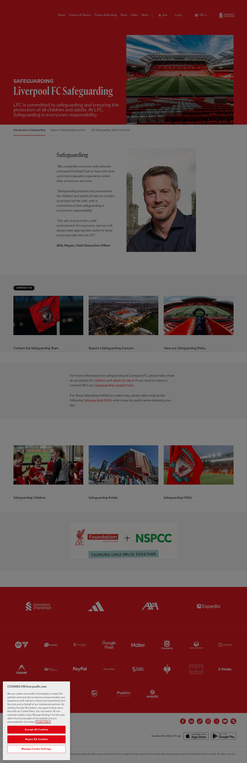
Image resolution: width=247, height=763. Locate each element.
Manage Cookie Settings (36, 749)
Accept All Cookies (36, 730)
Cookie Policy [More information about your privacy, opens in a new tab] (43, 722)
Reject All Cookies (36, 740)
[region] (36, 721)
